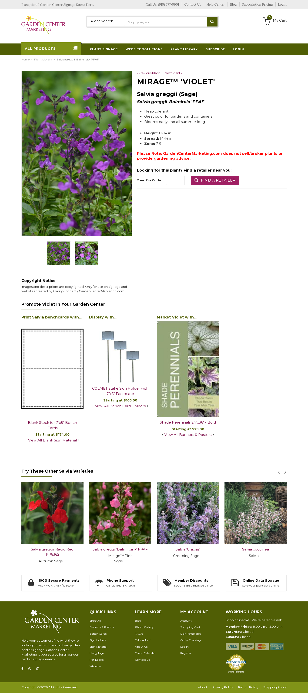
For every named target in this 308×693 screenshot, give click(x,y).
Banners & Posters (102, 627)
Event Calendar (145, 653)
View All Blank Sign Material (52, 440)
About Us (141, 646)
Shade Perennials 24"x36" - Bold (188, 422)
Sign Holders (98, 640)
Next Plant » (173, 73)
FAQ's (139, 633)
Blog (138, 620)
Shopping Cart (190, 627)
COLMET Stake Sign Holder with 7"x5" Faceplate (120, 391)
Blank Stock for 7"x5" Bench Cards (52, 425)
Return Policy (248, 687)
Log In (184, 646)
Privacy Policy (222, 687)
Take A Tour (143, 640)
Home (25, 59)
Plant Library (43, 59)
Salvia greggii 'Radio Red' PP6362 (52, 552)
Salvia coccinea (255, 549)
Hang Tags (97, 653)
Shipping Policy (275, 687)
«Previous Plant (148, 73)
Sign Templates (190, 633)
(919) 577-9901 (168, 4)
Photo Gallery (144, 627)
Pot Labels (97, 659)
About (202, 687)
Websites (95, 666)
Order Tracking (190, 640)
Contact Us (142, 659)
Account (186, 620)
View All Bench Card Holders (120, 406)
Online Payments (236, 672)
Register (185, 653)
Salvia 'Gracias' (188, 549)
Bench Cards (98, 633)
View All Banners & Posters (187, 434)
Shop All (95, 620)
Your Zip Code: (149, 180)
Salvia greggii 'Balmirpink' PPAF (120, 549)
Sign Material (98, 646)
